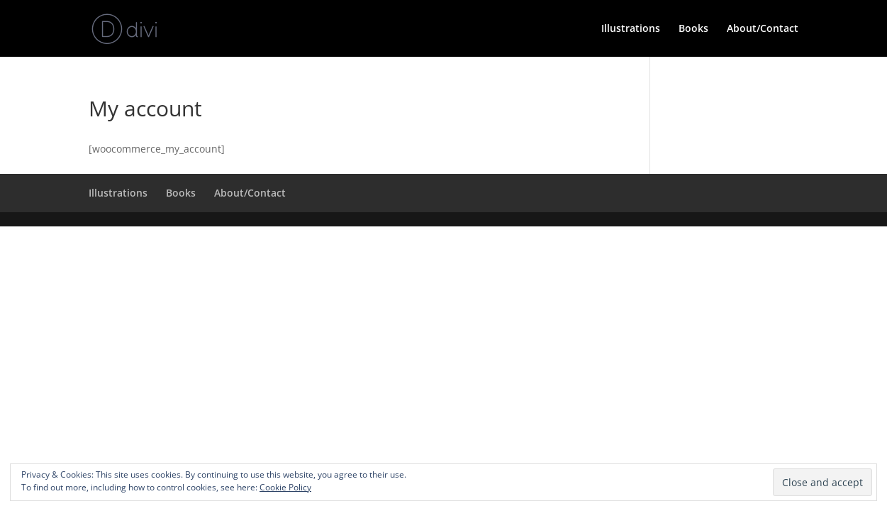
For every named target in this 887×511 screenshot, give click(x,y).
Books (693, 29)
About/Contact (762, 29)
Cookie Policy (285, 487)
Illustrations (630, 29)
